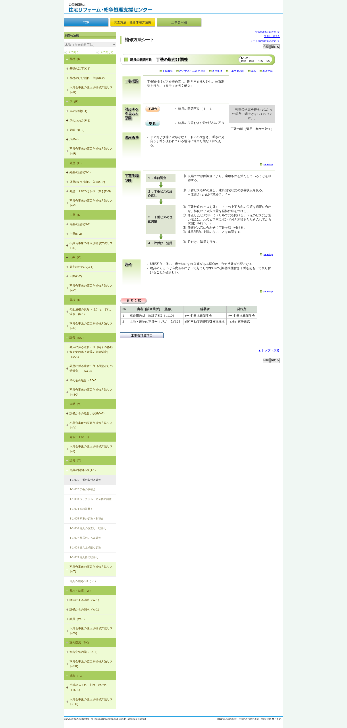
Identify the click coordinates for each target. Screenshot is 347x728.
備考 (253, 71)
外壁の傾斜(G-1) (80, 172)
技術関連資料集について (267, 32)
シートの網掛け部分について (265, 41)
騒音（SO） (77, 337)
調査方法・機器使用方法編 (132, 22)
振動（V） (76, 404)
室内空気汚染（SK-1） (84, 652)
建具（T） (76, 460)
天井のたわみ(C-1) (81, 266)
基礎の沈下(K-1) (79, 68)
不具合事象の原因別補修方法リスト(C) (91, 288)
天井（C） (76, 257)
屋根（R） (76, 299)
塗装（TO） (77, 675)
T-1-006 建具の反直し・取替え (88, 528)
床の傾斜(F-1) (78, 111)
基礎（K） (76, 59)
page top (268, 164)
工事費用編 (179, 22)
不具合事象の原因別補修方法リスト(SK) (91, 664)
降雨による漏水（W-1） (85, 600)
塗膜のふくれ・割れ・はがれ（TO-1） (88, 687)
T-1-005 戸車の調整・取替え (87, 518)
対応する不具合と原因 (192, 71)
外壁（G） (76, 163)
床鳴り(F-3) (76, 129)
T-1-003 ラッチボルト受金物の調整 (91, 499)
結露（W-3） (77, 619)
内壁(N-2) (75, 233)
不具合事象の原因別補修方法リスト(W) (91, 631)
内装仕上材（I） (80, 437)
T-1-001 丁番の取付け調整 (85, 479)
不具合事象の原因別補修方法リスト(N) (91, 245)
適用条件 (217, 71)
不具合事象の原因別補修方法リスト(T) (91, 569)
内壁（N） (76, 214)
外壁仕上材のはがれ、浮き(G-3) (90, 191)
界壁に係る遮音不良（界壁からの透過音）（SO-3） (91, 368)
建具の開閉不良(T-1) (82, 470)
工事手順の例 (237, 71)
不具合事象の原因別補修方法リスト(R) (91, 326)
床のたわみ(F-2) (79, 120)
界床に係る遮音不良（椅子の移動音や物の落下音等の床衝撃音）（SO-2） (91, 352)
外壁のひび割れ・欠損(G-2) (87, 181)
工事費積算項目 (142, 335)
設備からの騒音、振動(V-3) (86, 413)
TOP (86, 22)
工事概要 (167, 71)
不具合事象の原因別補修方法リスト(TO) (91, 702)
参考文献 (267, 71)
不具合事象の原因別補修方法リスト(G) (91, 203)
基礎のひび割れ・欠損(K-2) (87, 78)
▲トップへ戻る (269, 350)
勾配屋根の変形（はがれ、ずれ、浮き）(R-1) (91, 312)
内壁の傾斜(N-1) (80, 224)
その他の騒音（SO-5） (84, 380)
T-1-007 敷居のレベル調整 (85, 537)
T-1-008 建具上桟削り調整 (85, 547)
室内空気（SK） (80, 642)
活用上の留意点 (272, 36)
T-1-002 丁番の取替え (83, 489)
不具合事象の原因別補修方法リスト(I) (91, 449)
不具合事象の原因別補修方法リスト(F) (91, 151)
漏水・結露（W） (80, 590)
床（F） (74, 101)
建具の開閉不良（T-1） (83, 581)
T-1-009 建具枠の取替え (84, 557)
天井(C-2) (75, 276)
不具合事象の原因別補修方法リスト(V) (91, 425)
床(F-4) (74, 139)
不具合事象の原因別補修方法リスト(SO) (91, 392)
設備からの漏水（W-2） (85, 609)
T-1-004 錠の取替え (81, 508)
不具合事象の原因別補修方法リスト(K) (91, 90)
